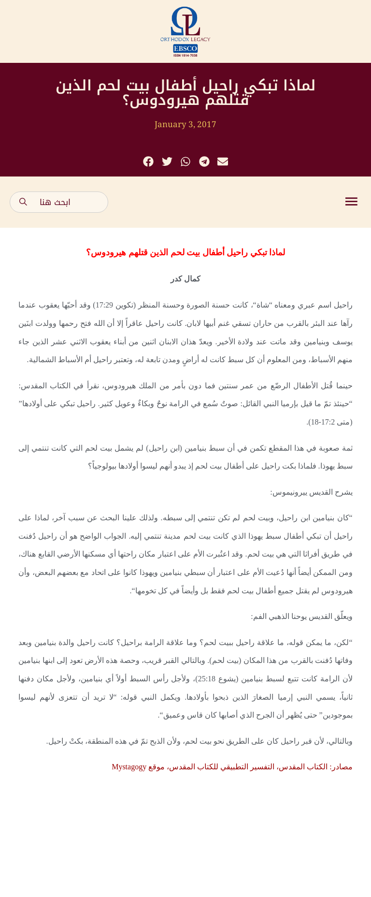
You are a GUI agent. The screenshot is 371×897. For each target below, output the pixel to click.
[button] (148, 161)
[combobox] (59, 202)
